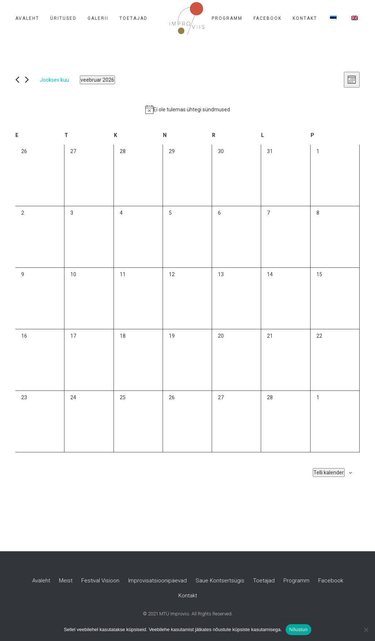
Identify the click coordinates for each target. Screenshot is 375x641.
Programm (227, 18)
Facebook (267, 18)
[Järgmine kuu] (27, 79)
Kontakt (305, 18)
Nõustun (298, 629)
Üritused (63, 18)
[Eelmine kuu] (17, 79)
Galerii (98, 18)
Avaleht (27, 18)
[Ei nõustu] (366, 629)
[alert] (187, 109)
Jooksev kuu (54, 80)
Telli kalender (328, 472)
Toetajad (133, 18)
